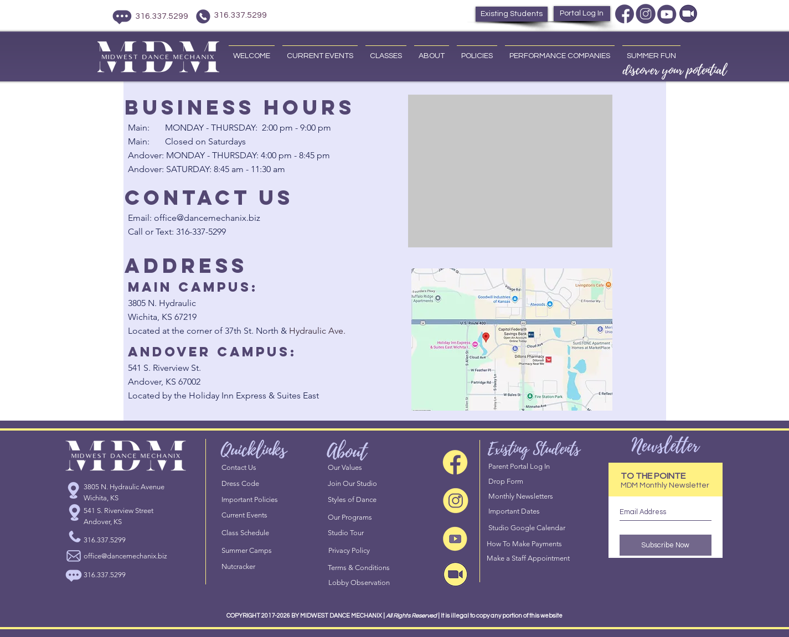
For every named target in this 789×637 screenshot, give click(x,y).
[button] (320, 51)
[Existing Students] (512, 14)
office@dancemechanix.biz (207, 218)
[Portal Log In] (582, 13)
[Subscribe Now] (665, 545)
